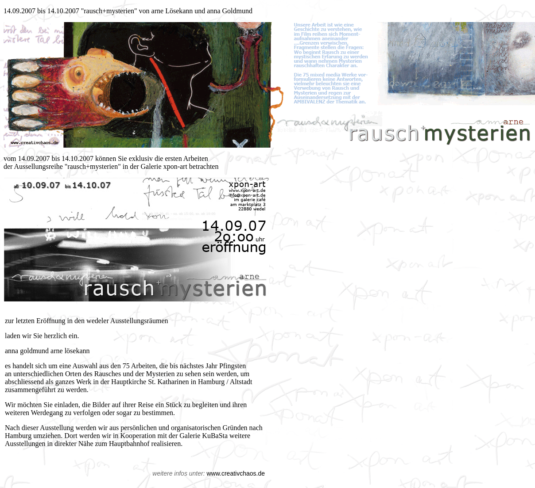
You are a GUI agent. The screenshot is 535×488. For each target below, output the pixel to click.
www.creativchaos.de (235, 473)
